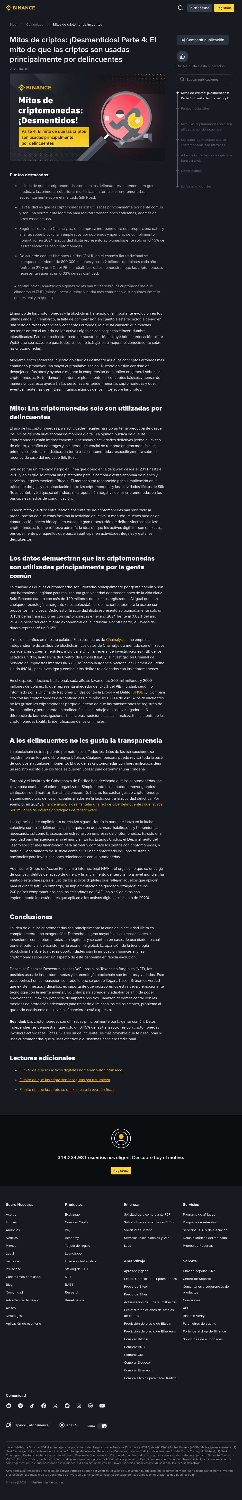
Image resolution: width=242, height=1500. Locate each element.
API (185, 1308)
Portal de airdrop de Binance (204, 1331)
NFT (68, 1277)
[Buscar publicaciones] (208, 79)
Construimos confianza (23, 1277)
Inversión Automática (80, 1261)
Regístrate (224, 8)
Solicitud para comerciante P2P (147, 1214)
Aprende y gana (136, 1271)
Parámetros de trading (199, 1323)
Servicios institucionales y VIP (146, 1238)
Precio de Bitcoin (137, 1286)
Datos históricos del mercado (205, 1238)
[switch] (102, 1426)
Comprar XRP (134, 1354)
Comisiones (191, 1300)
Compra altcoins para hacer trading (150, 1378)
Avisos (11, 1308)
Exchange (72, 1214)
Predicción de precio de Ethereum (150, 1331)
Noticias (12, 1238)
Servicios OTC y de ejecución (205, 1230)
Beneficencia (74, 1300)
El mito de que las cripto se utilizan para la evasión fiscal (67, 1089)
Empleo (11, 1222)
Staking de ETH (76, 1269)
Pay (67, 1230)
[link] (13, 24)
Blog (9, 1284)
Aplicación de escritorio (23, 1323)
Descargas (14, 1315)
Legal (10, 1253)
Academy (72, 1238)
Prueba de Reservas (198, 1245)
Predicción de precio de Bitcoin (147, 1323)
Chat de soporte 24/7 (199, 1271)
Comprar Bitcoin (136, 1339)
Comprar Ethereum (138, 1370)
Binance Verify (194, 1315)
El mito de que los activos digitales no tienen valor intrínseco (70, 1070)
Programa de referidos (200, 1222)
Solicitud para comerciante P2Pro (149, 1222)
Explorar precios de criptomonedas (150, 1278)
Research (72, 1292)
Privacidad (13, 1269)
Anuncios (13, 1230)
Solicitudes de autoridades (203, 1339)
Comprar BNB (134, 1347)
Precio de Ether (135, 1294)
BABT (69, 1284)
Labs (127, 1245)
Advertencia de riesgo (22, 1300)
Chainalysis (115, 639)
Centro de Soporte (197, 1278)
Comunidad (14, 1292)
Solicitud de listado (138, 1230)
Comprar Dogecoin (138, 1362)
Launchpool (73, 1253)
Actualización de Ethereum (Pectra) (150, 1302)
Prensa (11, 1245)
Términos (12, 1261)
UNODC (139, 692)
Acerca (11, 1214)
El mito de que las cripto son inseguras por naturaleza (64, 1079)
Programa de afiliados (199, 1214)
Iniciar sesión (200, 8)
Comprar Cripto (76, 1222)
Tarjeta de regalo (77, 1245)
